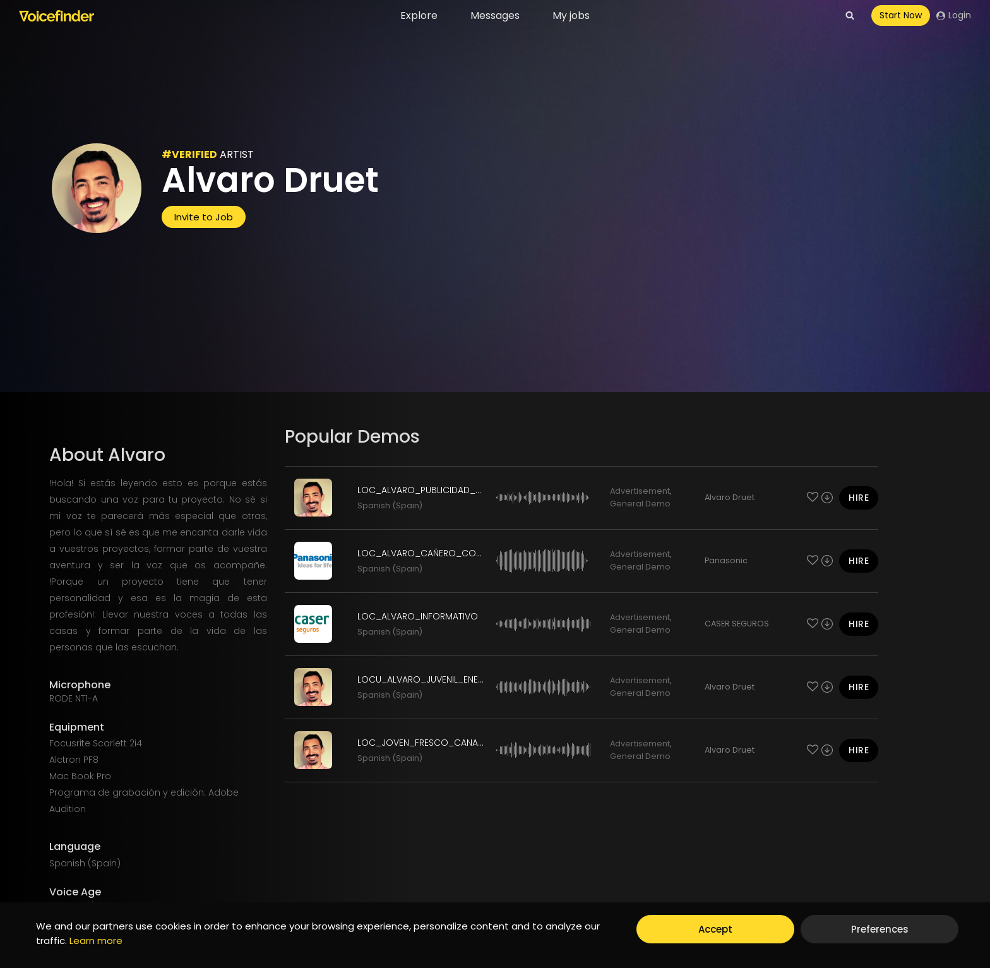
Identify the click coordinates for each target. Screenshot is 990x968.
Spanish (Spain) (389, 505)
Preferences (880, 929)
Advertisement (640, 491)
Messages (495, 15)
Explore (419, 15)
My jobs (571, 15)
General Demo (640, 503)
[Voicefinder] (56, 15)
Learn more (95, 940)
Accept (715, 929)
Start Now (901, 15)
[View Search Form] (850, 16)
